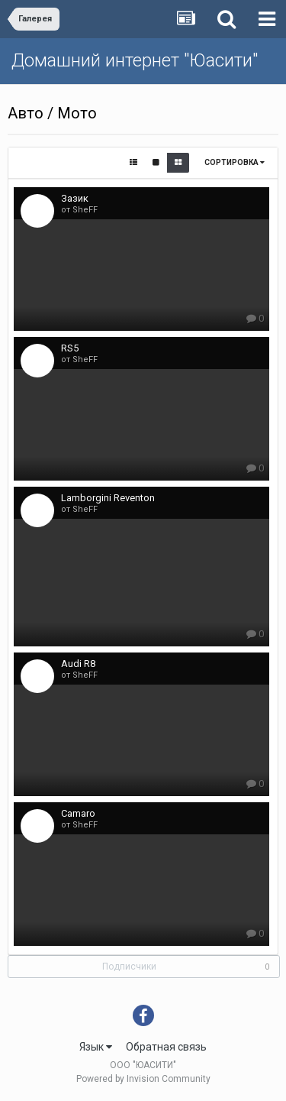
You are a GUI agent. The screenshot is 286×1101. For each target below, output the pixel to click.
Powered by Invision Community (143, 1078)
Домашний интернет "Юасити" (134, 60)
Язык (95, 1047)
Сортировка (234, 162)
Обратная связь (166, 1047)
